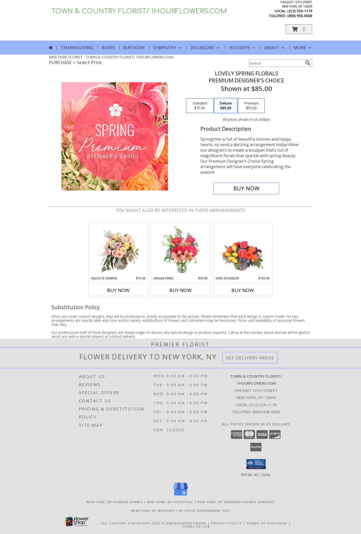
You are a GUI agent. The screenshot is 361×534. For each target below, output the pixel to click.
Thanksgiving (77, 47)
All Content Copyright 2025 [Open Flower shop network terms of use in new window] (130, 523)
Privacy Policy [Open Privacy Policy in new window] (226, 523)
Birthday (134, 47)
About (275, 47)
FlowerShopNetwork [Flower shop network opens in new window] (184, 523)
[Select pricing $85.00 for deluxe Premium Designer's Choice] (226, 105)
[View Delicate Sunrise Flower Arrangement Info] (118, 249)
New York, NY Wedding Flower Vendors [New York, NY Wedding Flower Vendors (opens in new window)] (236, 501)
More (303, 47)
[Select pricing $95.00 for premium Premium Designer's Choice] (251, 105)
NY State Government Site (204, 510)
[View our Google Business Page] (180, 495)
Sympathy (167, 47)
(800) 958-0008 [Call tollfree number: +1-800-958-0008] (299, 15)
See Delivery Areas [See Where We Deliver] (250, 358)
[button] (299, 29)
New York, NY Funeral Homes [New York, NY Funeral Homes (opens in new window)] (114, 501)
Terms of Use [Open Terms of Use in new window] (196, 526)
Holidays (242, 47)
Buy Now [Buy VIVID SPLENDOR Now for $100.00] (242, 290)
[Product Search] (276, 63)
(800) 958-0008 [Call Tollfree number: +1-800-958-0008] (266, 411)
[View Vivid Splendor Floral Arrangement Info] (243, 249)
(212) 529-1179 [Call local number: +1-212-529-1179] (299, 11)
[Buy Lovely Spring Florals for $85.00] (246, 188)
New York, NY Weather (152, 510)
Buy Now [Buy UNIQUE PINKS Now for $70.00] (180, 290)
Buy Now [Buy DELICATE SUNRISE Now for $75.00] (118, 290)
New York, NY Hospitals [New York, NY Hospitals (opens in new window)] (170, 501)
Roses (108, 47)
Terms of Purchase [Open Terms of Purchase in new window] (267, 523)
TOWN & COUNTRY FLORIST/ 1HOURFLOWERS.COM (139, 11)
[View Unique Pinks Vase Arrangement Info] (181, 249)
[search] (308, 63)
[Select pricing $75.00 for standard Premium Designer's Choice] (199, 105)
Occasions (206, 47)
